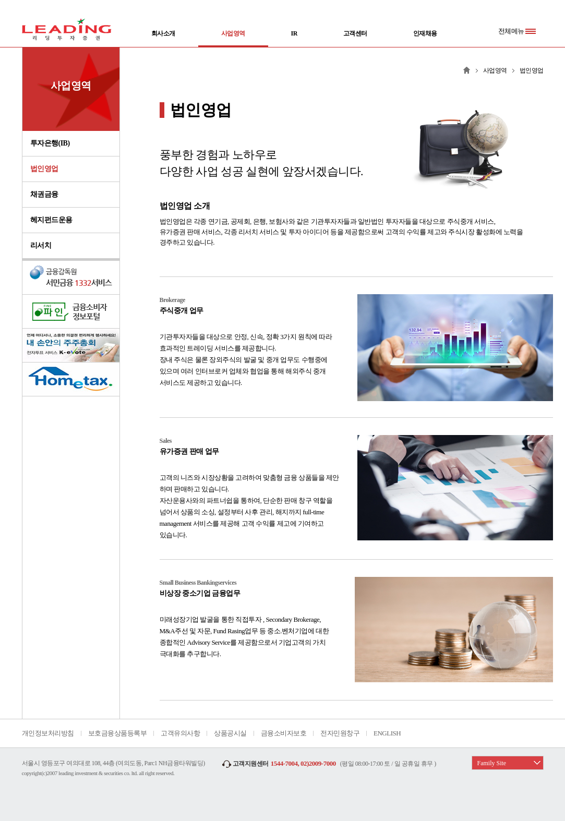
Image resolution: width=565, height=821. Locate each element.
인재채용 (425, 33)
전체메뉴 (517, 31)
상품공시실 (230, 733)
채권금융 (44, 194)
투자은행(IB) (50, 143)
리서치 (41, 245)
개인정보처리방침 (48, 733)
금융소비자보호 (284, 733)
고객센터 (355, 33)
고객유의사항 (180, 733)
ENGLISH (387, 733)
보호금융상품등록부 (117, 733)
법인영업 (44, 169)
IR (294, 33)
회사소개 (163, 33)
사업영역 (233, 38)
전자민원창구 (339, 733)
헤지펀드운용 (51, 220)
